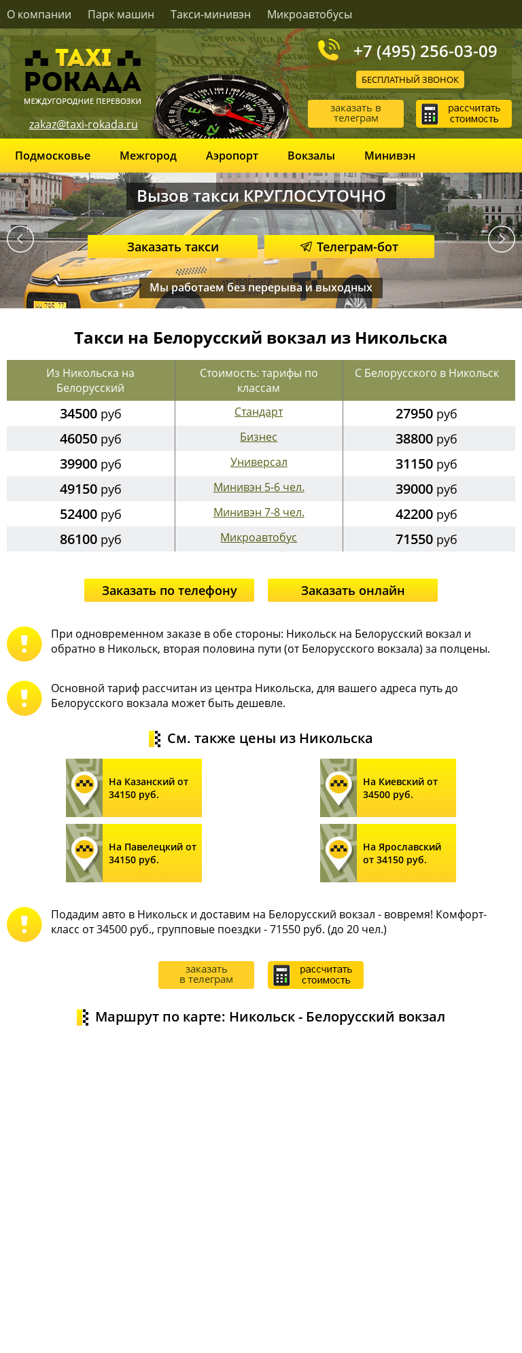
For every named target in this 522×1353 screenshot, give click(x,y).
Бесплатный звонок (410, 79)
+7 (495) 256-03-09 (425, 50)
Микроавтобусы (309, 14)
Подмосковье (52, 155)
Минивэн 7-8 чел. (258, 512)
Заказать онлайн (353, 590)
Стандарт (258, 411)
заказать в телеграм (355, 112)
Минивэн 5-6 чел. (258, 487)
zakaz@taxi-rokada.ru (83, 124)
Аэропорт (232, 155)
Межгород (148, 155)
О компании (39, 14)
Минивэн (389, 155)
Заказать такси (173, 246)
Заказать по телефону (169, 590)
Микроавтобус (258, 537)
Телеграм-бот (349, 246)
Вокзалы (311, 155)
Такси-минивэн (211, 14)
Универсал (259, 461)
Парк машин (121, 14)
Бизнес (258, 436)
